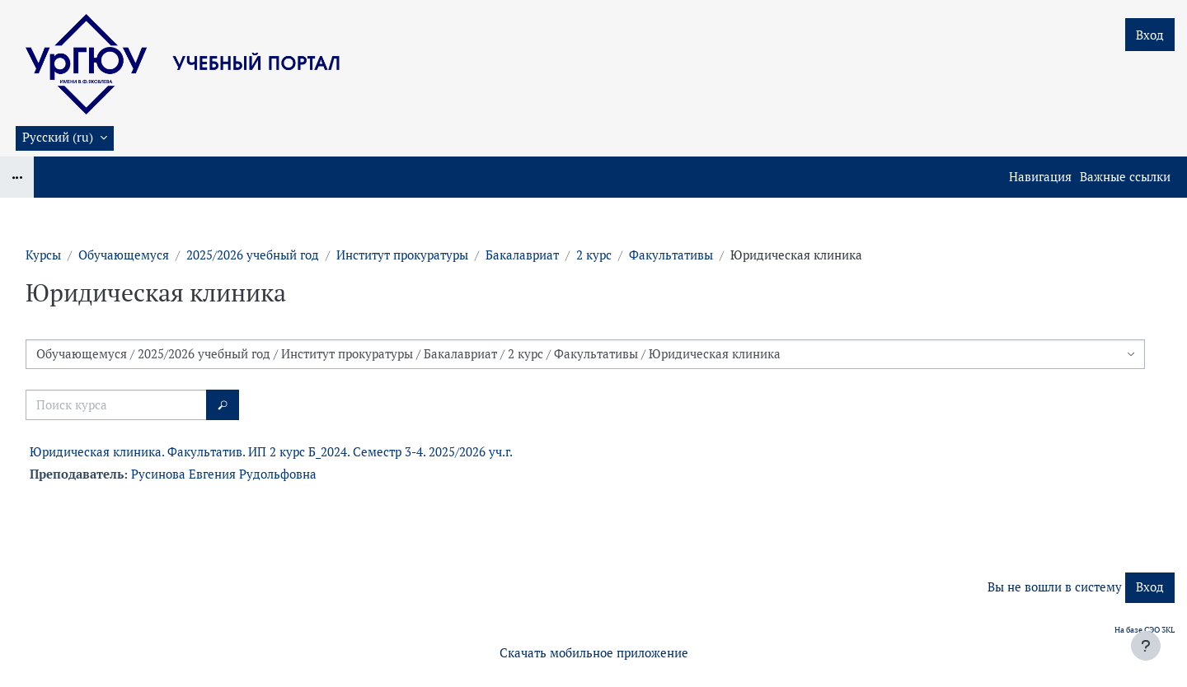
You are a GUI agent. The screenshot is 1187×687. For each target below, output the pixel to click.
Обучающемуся (123, 255)
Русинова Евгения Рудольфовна (224, 474)
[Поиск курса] (116, 405)
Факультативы (671, 255)
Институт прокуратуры (402, 255)
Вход (1150, 35)
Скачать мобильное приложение (594, 653)
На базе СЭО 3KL (1144, 629)
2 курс (594, 255)
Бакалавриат (522, 255)
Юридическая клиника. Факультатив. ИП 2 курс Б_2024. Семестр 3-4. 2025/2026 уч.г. (271, 452)
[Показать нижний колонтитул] (1146, 646)
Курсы (43, 255)
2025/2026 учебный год (252, 255)
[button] (65, 138)
